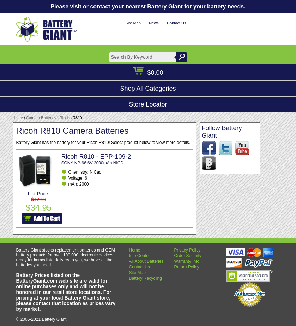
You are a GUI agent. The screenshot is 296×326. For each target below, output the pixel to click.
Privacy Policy (187, 250)
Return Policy (186, 267)
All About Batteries (146, 261)
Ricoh (65, 118)
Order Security (187, 255)
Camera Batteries (41, 118)
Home (18, 118)
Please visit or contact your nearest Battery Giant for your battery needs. (147, 7)
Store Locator (148, 104)
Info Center (139, 255)
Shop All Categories (148, 88)
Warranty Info (187, 261)
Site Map (132, 23)
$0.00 (148, 72)
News (154, 23)
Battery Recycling (145, 278)
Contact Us (176, 23)
